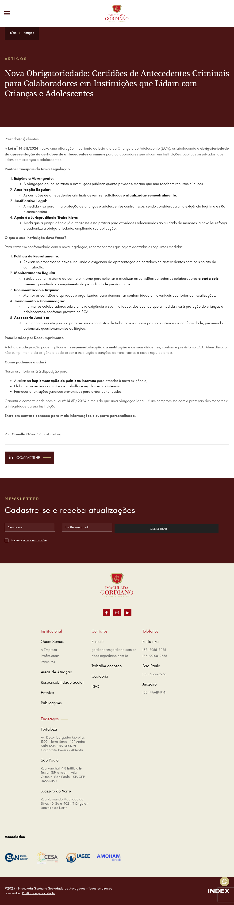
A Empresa (49, 650)
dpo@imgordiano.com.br (110, 656)
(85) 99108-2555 (154, 656)
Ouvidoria (100, 676)
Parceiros (48, 662)
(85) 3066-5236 (154, 650)
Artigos (29, 33)
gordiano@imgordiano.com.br (114, 650)
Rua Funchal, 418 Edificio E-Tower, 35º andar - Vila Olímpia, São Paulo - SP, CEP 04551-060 (63, 774)
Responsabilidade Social (62, 682)
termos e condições (35, 540)
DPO (95, 686)
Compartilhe (30, 458)
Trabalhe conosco (107, 666)
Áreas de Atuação (56, 672)
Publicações (51, 703)
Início (13, 33)
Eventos (47, 692)
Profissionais (50, 656)
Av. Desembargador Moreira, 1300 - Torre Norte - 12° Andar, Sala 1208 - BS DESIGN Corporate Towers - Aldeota (63, 743)
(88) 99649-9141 (154, 692)
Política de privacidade (38, 893)
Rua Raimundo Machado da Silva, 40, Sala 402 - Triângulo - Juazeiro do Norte (64, 803)
